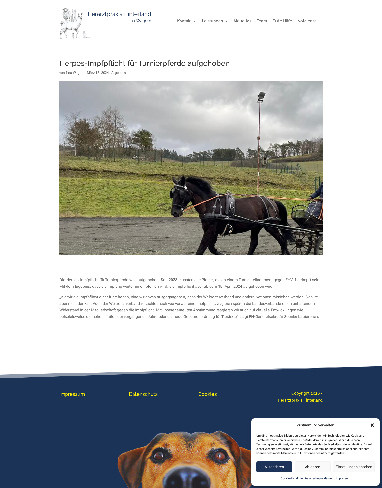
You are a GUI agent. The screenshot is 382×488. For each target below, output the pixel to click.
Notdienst (306, 21)
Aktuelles (242, 21)
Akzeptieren (274, 467)
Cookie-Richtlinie (292, 478)
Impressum (343, 478)
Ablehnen (312, 467)
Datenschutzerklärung (319, 478)
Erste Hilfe (282, 21)
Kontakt (184, 21)
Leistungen (212, 21)
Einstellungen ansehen (354, 467)
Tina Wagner (75, 73)
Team (262, 21)
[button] (372, 425)
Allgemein (118, 73)
